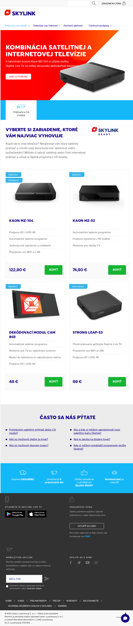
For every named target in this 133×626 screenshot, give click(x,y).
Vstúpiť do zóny (87, 526)
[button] (125, 618)
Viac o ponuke (18, 76)
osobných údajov (34, 588)
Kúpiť (53, 270)
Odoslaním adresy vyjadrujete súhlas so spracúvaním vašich (25, 587)
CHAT (88, 536)
